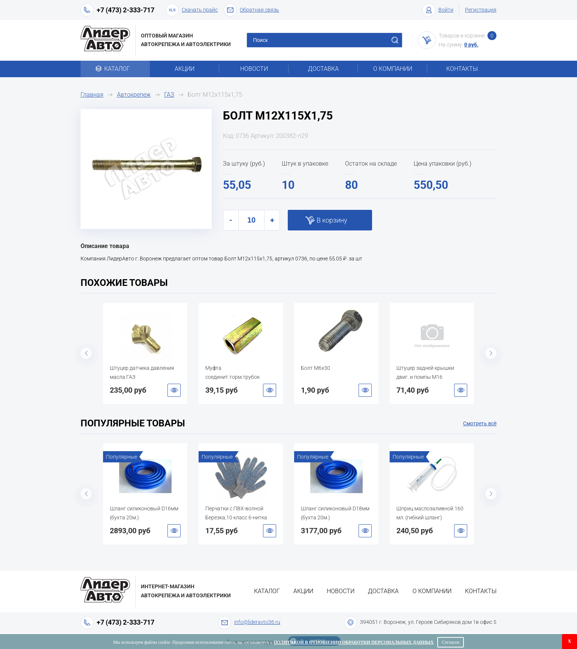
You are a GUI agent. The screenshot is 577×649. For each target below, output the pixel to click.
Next (490, 353)
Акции (184, 68)
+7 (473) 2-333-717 (125, 10)
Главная (92, 94)
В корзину (332, 220)
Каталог (115, 68)
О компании (392, 68)
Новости (254, 68)
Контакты (462, 68)
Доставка (323, 68)
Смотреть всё (479, 423)
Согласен (450, 642)
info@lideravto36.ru (257, 622)
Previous (86, 353)
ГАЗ (169, 94)
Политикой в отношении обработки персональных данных (353, 642)
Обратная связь (251, 9)
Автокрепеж (134, 94)
